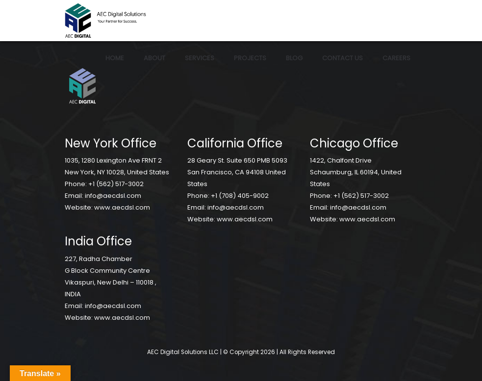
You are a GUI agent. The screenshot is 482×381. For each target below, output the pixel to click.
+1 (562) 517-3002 (116, 184)
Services (199, 58)
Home (114, 58)
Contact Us (342, 58)
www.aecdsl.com (122, 207)
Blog (294, 58)
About (154, 58)
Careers (396, 58)
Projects (250, 58)
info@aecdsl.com (113, 195)
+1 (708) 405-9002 (240, 195)
